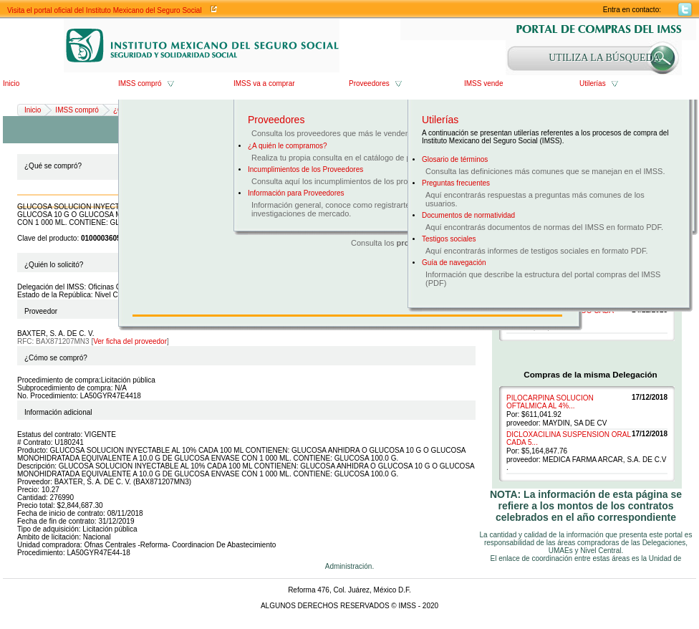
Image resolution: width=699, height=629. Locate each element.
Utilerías (592, 83)
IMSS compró (140, 83)
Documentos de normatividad (468, 215)
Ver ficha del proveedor (130, 341)
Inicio (11, 83)
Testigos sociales (449, 239)
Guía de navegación (454, 263)
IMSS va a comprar (264, 83)
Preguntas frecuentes (456, 183)
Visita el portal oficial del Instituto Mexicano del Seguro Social (104, 10)
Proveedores (369, 83)
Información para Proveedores (296, 193)
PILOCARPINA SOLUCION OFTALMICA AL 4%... (550, 402)
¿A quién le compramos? (287, 146)
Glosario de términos (455, 159)
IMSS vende (483, 83)
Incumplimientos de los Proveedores (305, 169)
